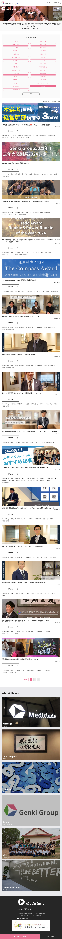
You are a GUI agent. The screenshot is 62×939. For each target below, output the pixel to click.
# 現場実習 (29, 67)
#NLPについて (5, 119)
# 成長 (29, 63)
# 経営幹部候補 (11, 73)
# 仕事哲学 (29, 60)
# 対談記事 (29, 70)
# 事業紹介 (11, 67)
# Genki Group (29, 51)
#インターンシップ (7, 121)
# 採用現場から (48, 57)
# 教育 (29, 54)
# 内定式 (11, 41)
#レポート (13, 119)
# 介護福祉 (11, 54)
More (10, 115)
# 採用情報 (29, 47)
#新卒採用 (35, 119)
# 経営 (47, 70)
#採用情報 (20, 119)
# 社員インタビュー (11, 60)
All (31, 78)
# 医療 (47, 51)
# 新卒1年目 (48, 60)
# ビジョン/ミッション (11, 70)
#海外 (16, 311)
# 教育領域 (48, 44)
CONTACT (51, 936)
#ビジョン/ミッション (18, 121)
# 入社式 (29, 44)
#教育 (23, 462)
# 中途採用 (29, 57)
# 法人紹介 (29, 41)
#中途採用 (26, 388)
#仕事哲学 (39, 311)
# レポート (11, 44)
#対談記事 (43, 464)
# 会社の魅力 (47, 63)
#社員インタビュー (26, 196)
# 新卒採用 (11, 57)
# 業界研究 (48, 47)
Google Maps (23, 902)
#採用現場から (43, 119)
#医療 (12, 158)
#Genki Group (27, 119)
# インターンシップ (48, 67)
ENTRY (20, 936)
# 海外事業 (11, 51)
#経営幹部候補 (5, 160)
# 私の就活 (11, 63)
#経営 (27, 121)
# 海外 (47, 54)
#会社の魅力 (51, 119)
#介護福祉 (13, 388)
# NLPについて (48, 41)
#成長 (30, 158)
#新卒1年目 (24, 158)
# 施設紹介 (11, 47)
